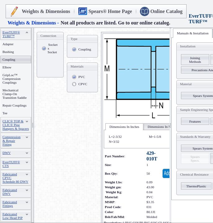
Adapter (7, 44)
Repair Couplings (14, 105)
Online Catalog (166, 11)
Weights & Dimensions (46, 11)
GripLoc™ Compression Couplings (11, 78)
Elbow (7, 67)
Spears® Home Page (110, 11)
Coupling (84, 49)
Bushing (8, 52)
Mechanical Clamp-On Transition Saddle (14, 93)
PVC (81, 77)
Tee (4, 113)
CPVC (82, 84)
